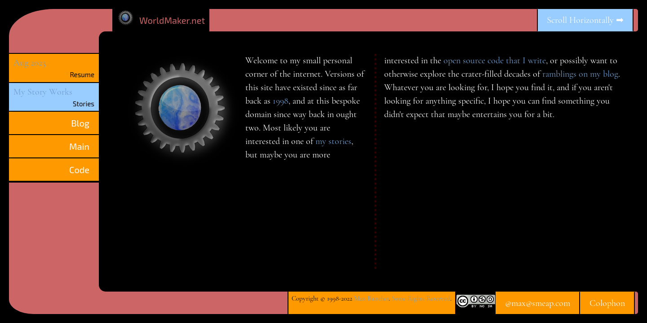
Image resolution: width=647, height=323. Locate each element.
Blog (80, 123)
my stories (333, 141)
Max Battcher (371, 298)
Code (79, 169)
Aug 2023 (29, 62)
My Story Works (42, 92)
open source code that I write (494, 60)
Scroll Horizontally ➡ (585, 20)
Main (79, 146)
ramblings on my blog (580, 74)
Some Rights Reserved (421, 298)
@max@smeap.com (537, 303)
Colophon (607, 303)
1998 (280, 101)
